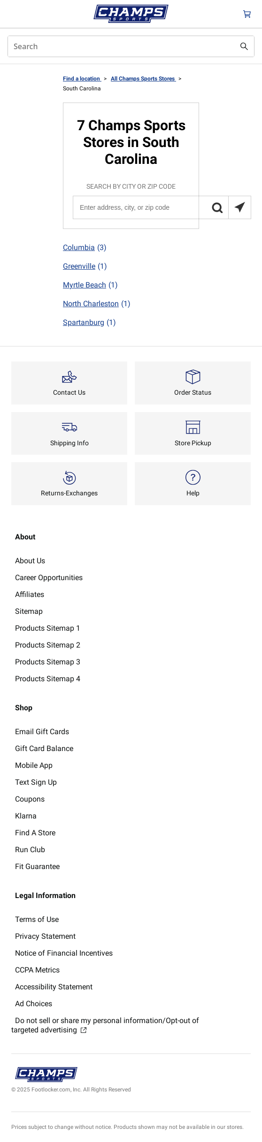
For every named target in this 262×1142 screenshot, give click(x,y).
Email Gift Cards (42, 731)
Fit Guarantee (37, 866)
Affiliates (29, 594)
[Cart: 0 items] (247, 14)
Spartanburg (89, 322)
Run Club (30, 849)
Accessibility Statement (53, 986)
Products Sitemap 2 (47, 645)
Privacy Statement (45, 936)
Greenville (85, 266)
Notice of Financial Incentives (64, 953)
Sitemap (29, 611)
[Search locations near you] (239, 207)
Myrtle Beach (90, 285)
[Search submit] (244, 46)
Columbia (85, 247)
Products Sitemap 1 (47, 628)
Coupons (30, 799)
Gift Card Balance (44, 748)
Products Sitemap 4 (47, 678)
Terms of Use (37, 919)
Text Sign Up (36, 782)
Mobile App (34, 765)
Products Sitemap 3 (47, 661)
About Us (30, 560)
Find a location (82, 78)
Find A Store (35, 832)
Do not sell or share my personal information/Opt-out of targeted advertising (105, 1025)
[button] (217, 207)
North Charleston (97, 304)
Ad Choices (33, 1003)
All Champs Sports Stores (143, 78)
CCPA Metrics (37, 969)
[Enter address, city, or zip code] (161, 207)
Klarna (26, 815)
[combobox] (131, 46)
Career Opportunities (49, 577)
